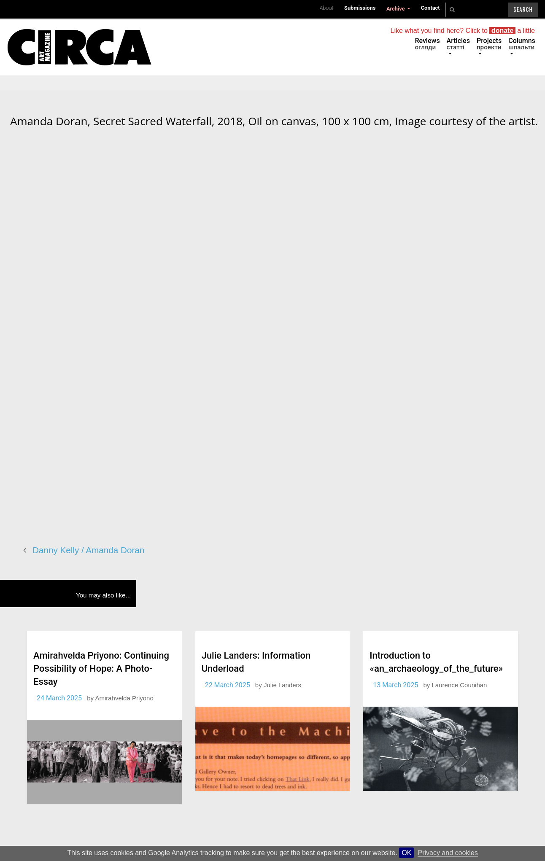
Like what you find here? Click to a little (463, 30)
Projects (489, 44)
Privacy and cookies (448, 852)
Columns (521, 44)
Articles (458, 44)
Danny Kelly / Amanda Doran (88, 550)
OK (406, 852)
